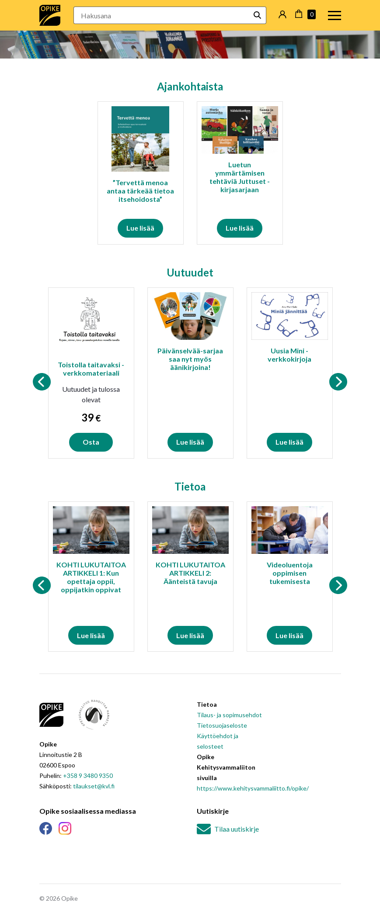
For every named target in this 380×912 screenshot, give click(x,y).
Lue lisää (140, 228)
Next (338, 381)
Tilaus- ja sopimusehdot (229, 715)
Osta (91, 442)
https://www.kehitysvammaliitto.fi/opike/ (253, 788)
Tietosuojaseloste (222, 725)
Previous (42, 381)
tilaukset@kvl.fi (94, 786)
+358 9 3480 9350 (88, 775)
